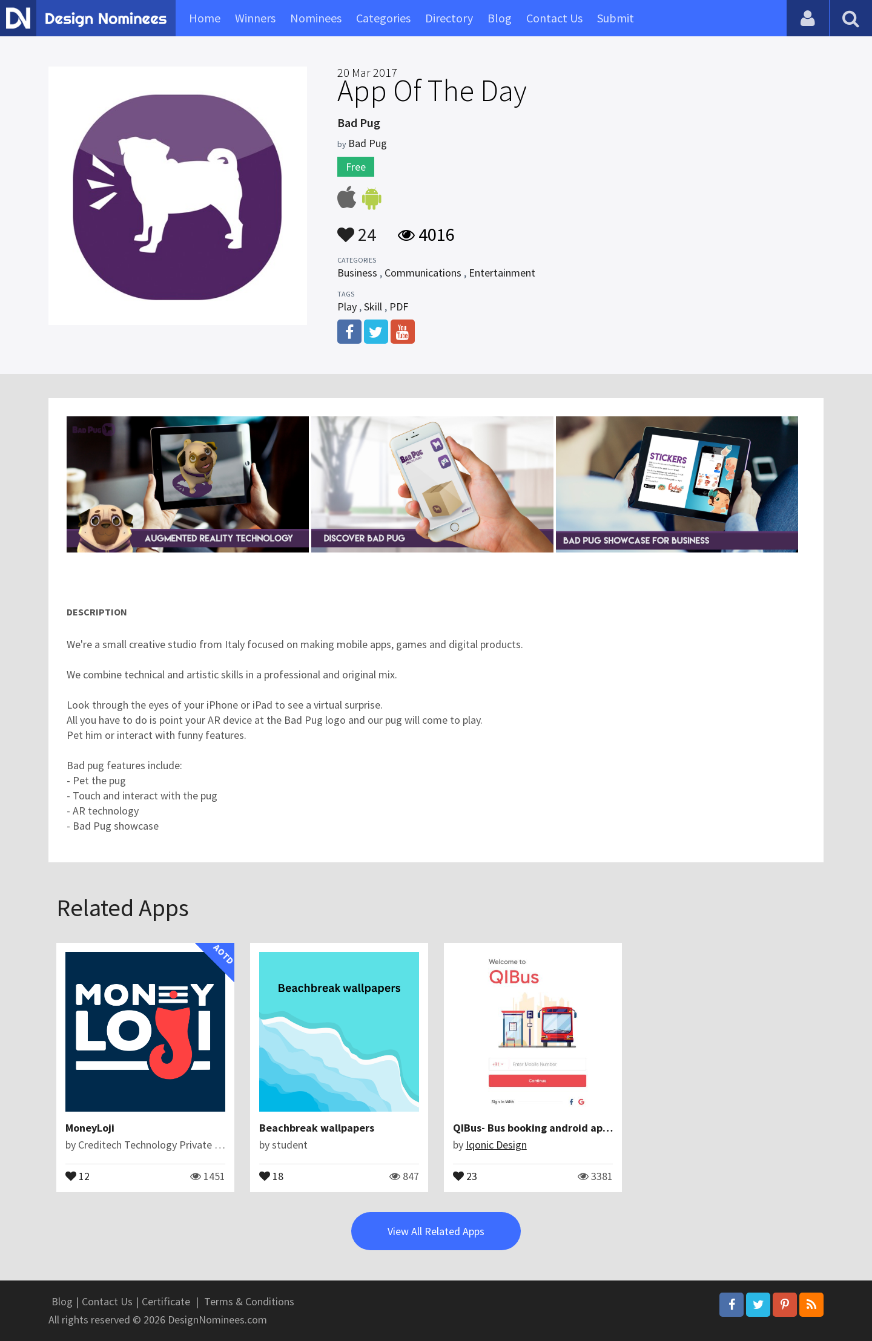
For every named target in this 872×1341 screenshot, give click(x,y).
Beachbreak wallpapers (316, 1128)
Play (347, 306)
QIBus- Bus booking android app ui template (561, 1128)
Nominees (316, 17)
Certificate (166, 1301)
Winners (255, 17)
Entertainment (502, 273)
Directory (449, 17)
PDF (398, 306)
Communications (423, 273)
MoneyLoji (89, 1128)
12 (77, 1175)
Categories (383, 17)
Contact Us (554, 17)
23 (465, 1175)
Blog (499, 17)
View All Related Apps (436, 1231)
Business (357, 273)
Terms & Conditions (249, 1301)
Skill (373, 306)
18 (271, 1175)
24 (356, 229)
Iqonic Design (496, 1145)
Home (204, 17)
